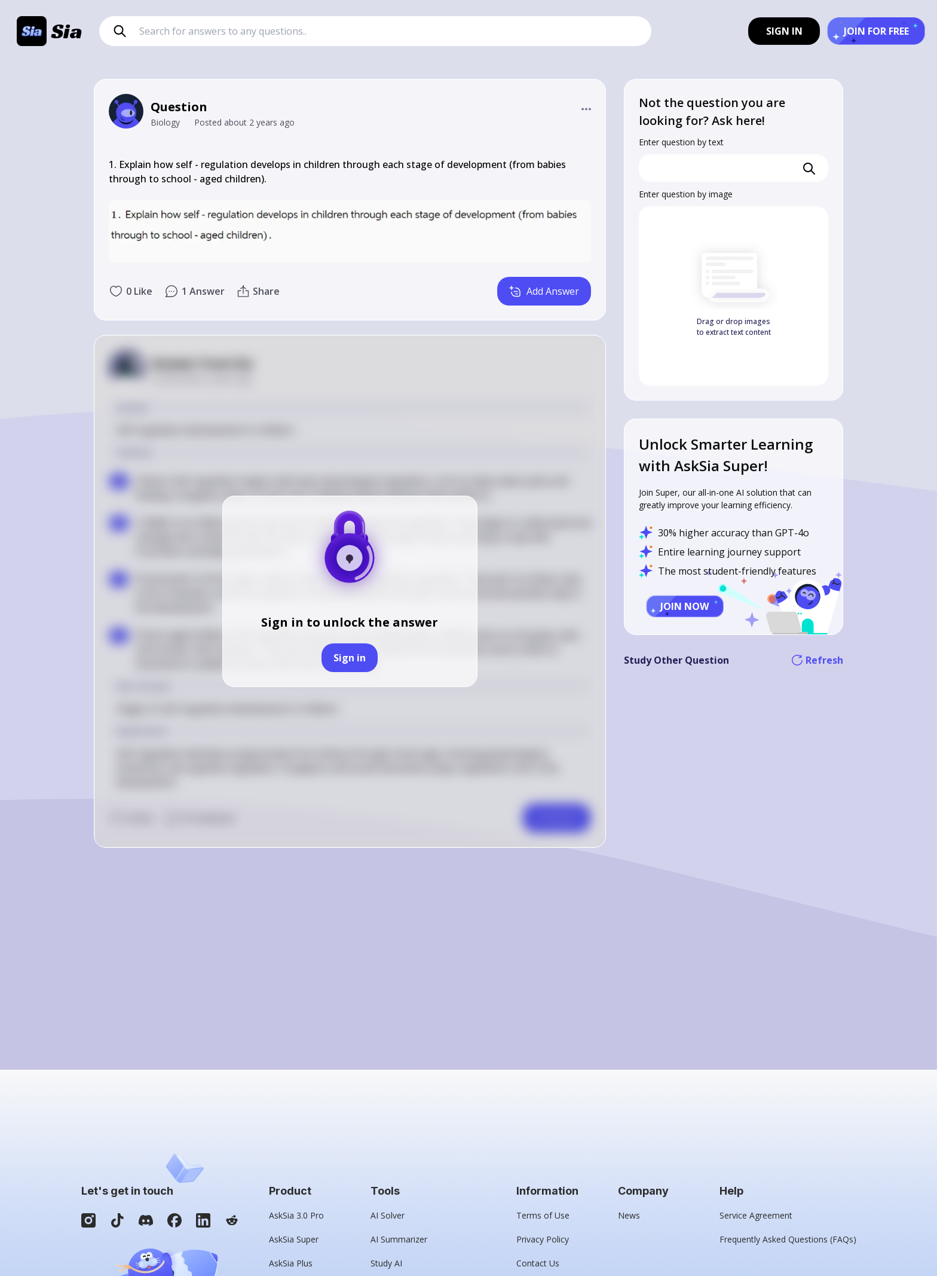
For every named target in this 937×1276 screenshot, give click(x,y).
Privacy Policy (542, 1239)
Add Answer (544, 291)
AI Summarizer (398, 1239)
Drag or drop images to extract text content (734, 326)
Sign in (349, 657)
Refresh (817, 660)
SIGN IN (784, 31)
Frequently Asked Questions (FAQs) (787, 1239)
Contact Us (537, 1263)
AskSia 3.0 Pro (296, 1215)
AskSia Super (294, 1239)
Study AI (386, 1263)
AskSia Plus (291, 1263)
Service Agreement (755, 1215)
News (629, 1215)
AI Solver (387, 1215)
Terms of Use (542, 1215)
